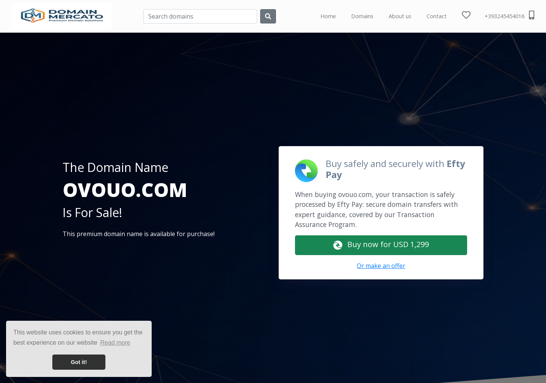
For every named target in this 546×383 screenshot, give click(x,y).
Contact (437, 16)
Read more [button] (115, 342)
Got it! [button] (79, 362)
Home (328, 16)
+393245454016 (509, 15)
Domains (362, 16)
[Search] (200, 16)
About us (400, 16)
